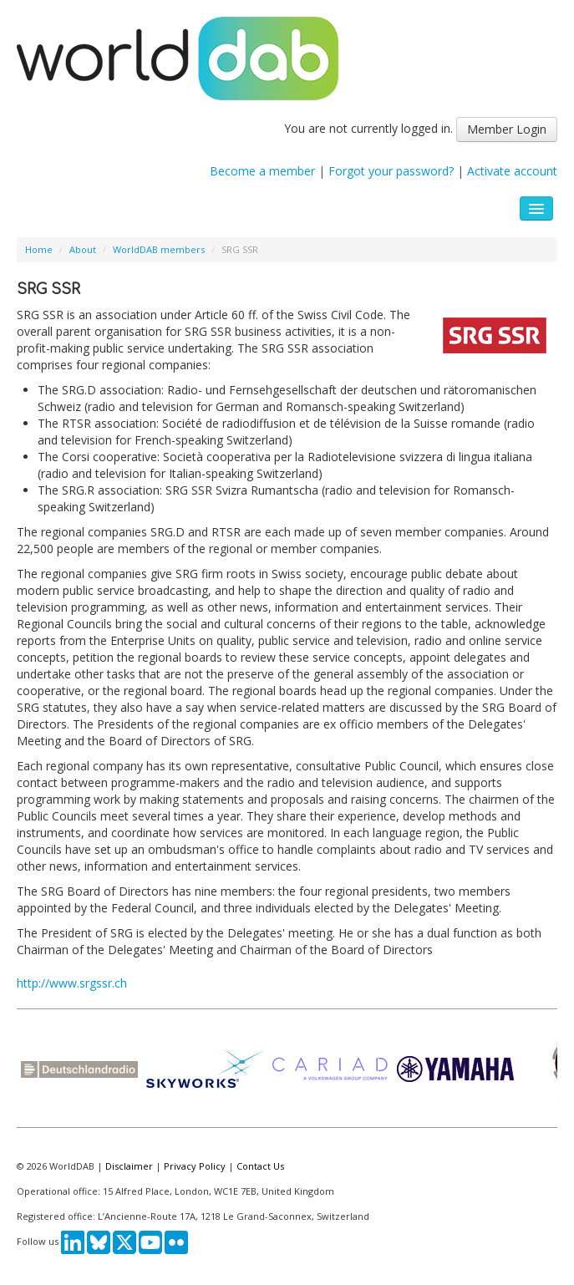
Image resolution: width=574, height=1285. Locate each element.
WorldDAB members (159, 249)
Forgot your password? (391, 171)
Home (39, 249)
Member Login (506, 129)
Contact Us (260, 1166)
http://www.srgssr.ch (72, 983)
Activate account (512, 171)
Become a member (262, 171)
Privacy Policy (195, 1166)
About (82, 249)
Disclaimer (129, 1166)
